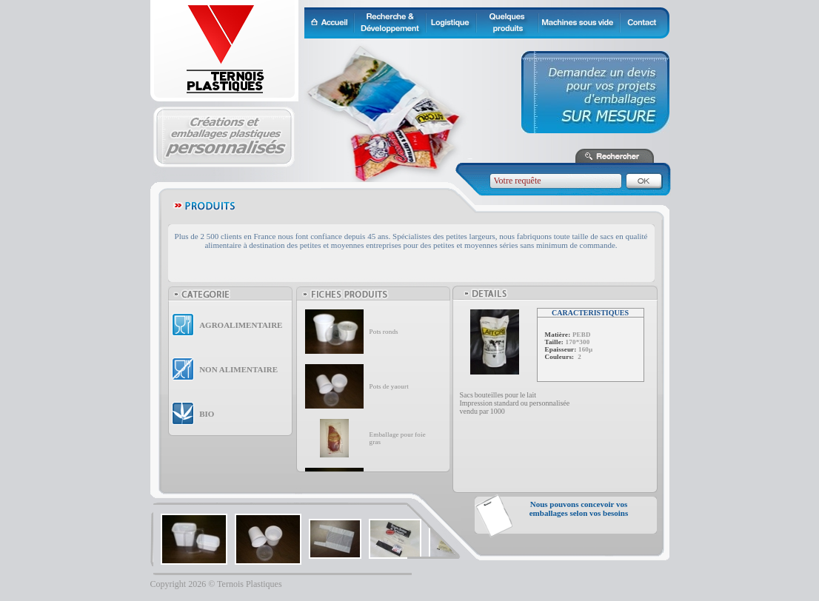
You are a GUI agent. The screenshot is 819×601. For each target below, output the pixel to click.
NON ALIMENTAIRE (238, 369)
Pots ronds (384, 331)
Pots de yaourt (389, 386)
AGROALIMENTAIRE (240, 324)
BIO (206, 413)
